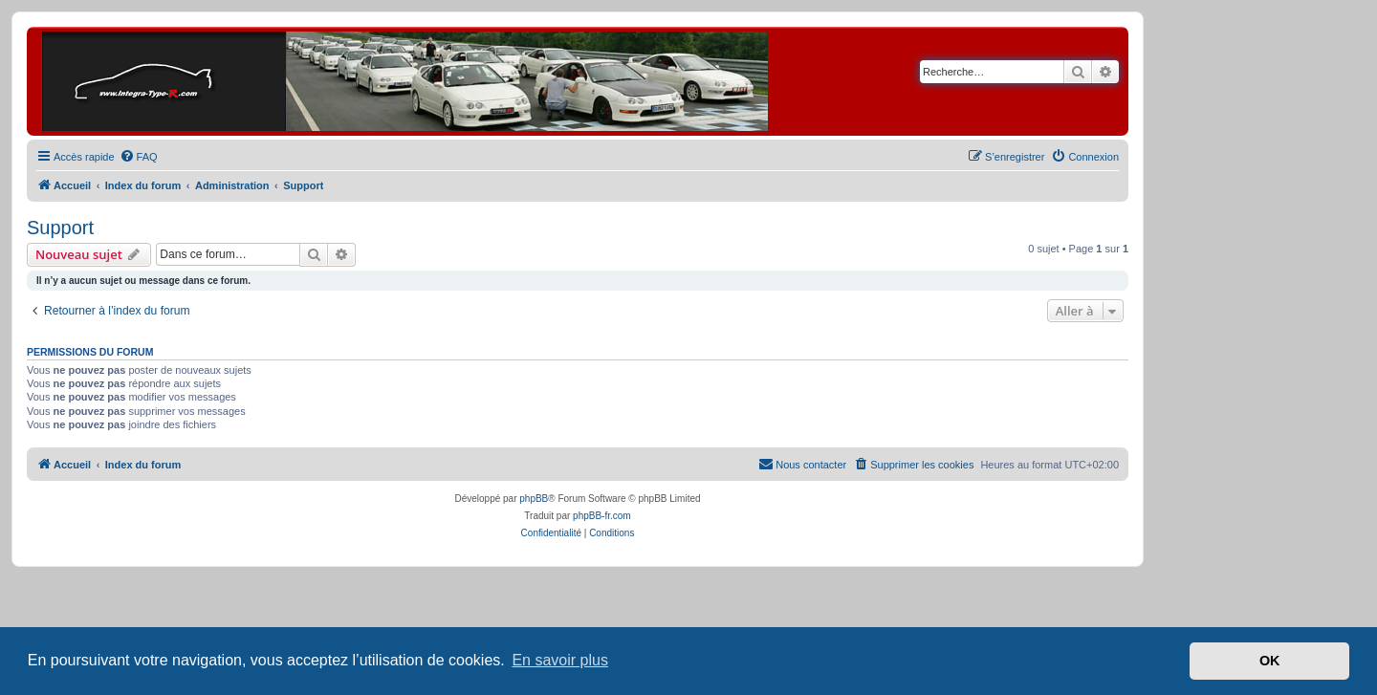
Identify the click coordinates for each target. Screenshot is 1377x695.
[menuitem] (139, 156)
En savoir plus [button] (560, 660)
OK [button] (1269, 660)
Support (60, 227)
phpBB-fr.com (602, 515)
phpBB (533, 498)
